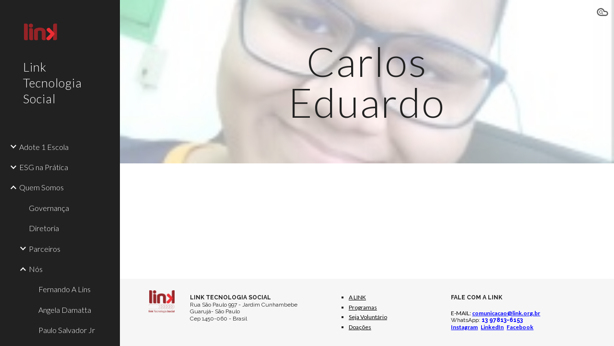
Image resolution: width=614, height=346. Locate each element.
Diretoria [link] (44, 228)
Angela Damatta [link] (64, 309)
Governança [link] (49, 207)
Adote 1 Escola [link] (44, 146)
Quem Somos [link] (41, 187)
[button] (602, 13)
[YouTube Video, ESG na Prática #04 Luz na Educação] (516, 218)
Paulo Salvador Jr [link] (66, 329)
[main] (366, 82)
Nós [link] (36, 268)
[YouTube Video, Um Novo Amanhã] (367, 218)
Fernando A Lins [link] (64, 289)
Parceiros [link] (44, 248)
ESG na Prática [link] (43, 167)
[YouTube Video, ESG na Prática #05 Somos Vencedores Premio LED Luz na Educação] (218, 217)
